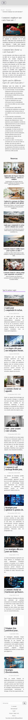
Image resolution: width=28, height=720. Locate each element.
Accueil (2, 10)
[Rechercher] (12, 703)
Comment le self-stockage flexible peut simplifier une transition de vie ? (14, 470)
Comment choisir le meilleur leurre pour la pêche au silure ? (14, 249)
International (14, 708)
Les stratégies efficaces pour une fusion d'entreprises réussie (14, 551)
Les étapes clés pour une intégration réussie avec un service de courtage (14, 351)
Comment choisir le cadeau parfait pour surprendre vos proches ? (14, 273)
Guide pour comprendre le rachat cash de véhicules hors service (14, 226)
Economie (8, 10)
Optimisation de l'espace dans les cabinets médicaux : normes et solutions (14, 177)
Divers (14, 715)
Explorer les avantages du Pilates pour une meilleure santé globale (14, 202)
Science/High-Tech (14, 713)
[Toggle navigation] (4, 2)
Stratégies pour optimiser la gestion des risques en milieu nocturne (14, 511)
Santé (14, 711)
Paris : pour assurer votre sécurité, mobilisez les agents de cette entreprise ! (14, 432)
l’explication (22, 66)
